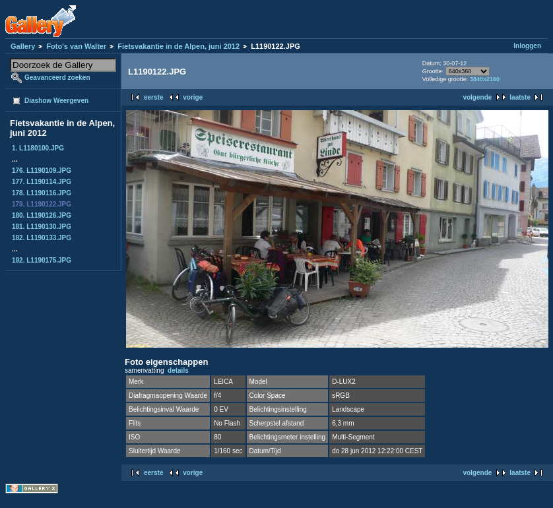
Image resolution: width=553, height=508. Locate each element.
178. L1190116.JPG (41, 193)
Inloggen (527, 45)
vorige (193, 97)
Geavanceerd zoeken (57, 77)
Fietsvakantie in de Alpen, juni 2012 (178, 46)
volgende (477, 97)
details (178, 370)
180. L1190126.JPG (41, 215)
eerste (153, 97)
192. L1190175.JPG (41, 260)
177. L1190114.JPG (41, 181)
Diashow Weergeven (56, 100)
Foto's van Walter (76, 46)
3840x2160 (485, 79)
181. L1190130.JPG (41, 226)
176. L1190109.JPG (41, 170)
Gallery (23, 46)
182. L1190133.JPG (41, 237)
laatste (520, 97)
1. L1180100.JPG (38, 148)
